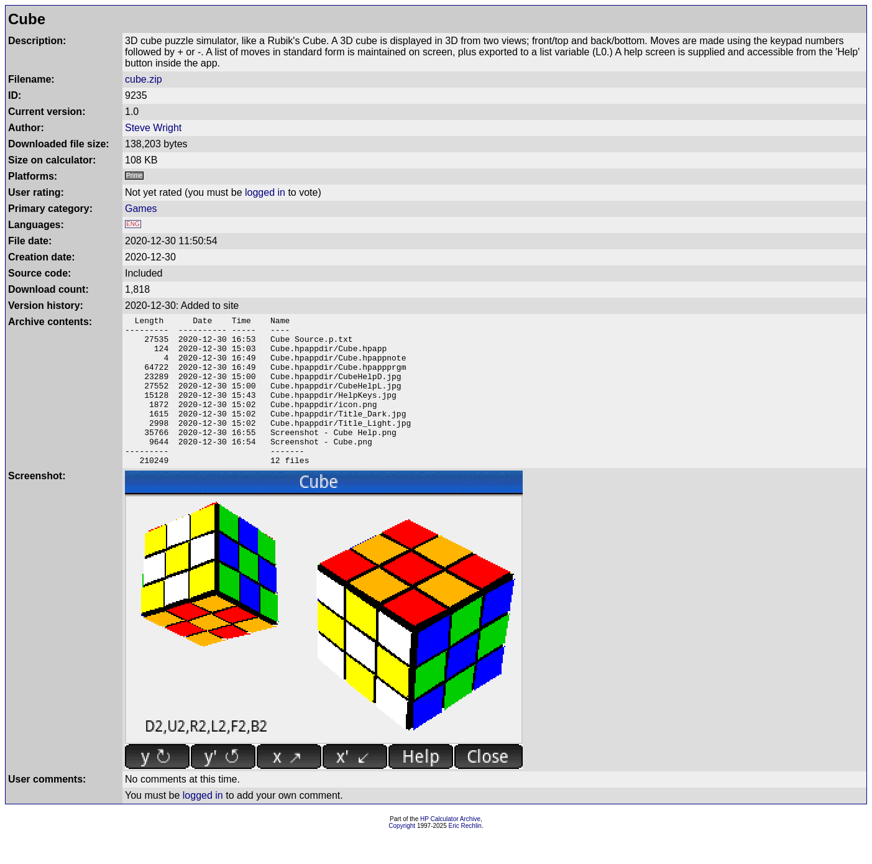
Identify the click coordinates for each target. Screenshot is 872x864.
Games (141, 208)
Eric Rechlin (465, 855)
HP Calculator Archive (450, 848)
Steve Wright (153, 127)
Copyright (401, 855)
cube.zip (143, 79)
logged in (265, 192)
